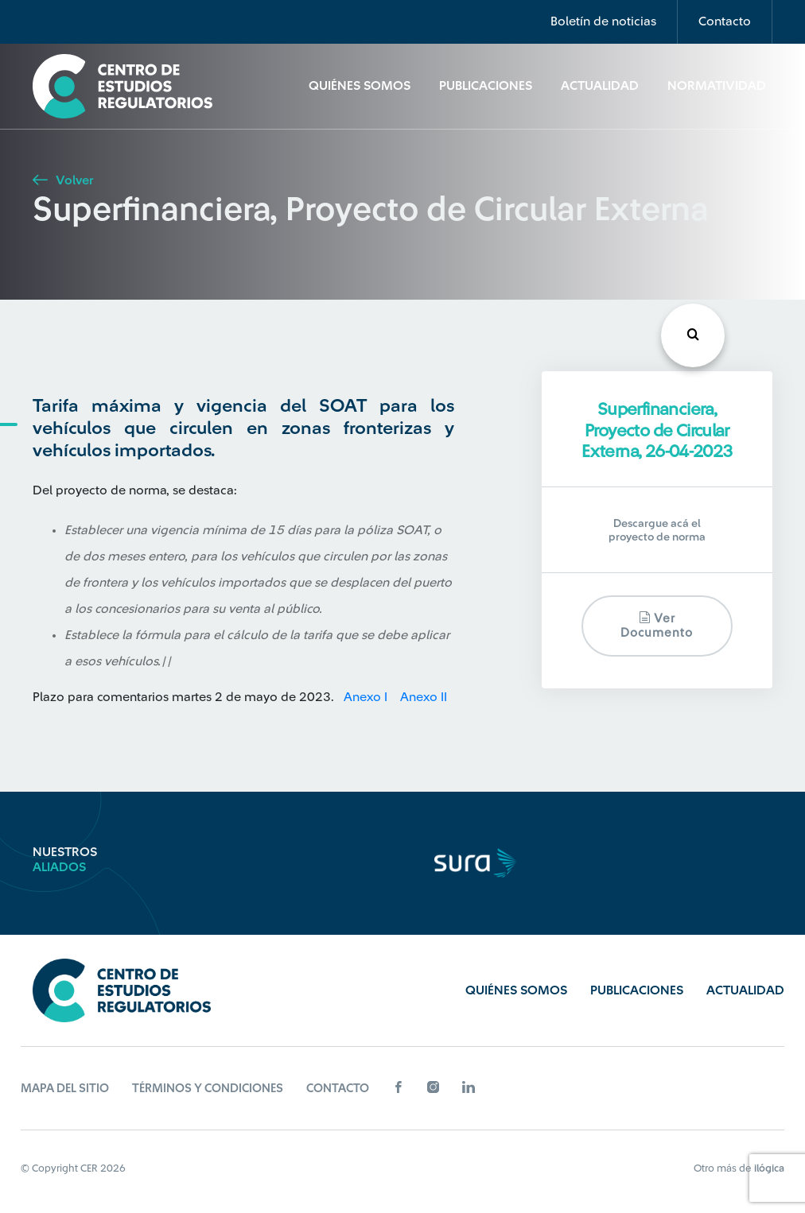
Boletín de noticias (603, 21)
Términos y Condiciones (207, 1089)
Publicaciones (485, 85)
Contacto (724, 21)
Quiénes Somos (359, 85)
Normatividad (716, 85)
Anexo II (423, 697)
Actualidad (600, 85)
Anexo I (367, 697)
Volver (63, 180)
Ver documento (656, 625)
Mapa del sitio (65, 1089)
